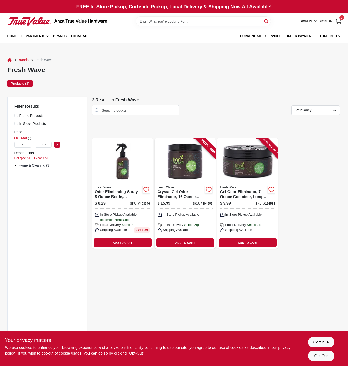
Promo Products (31, 115)
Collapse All (22, 158)
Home (12, 36)
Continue (321, 342)
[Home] (9, 59)
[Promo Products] (16, 115)
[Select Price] (57, 145)
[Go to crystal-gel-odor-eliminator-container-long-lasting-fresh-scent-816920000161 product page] (185, 193)
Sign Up (326, 21)
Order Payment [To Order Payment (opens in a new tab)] (299, 36)
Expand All (41, 158)
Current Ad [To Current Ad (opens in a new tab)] (250, 36)
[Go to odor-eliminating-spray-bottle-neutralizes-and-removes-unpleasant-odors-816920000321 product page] (122, 193)
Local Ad (79, 36)
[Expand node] (16, 165)
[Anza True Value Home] (29, 21)
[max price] (43, 145)
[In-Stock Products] (16, 123)
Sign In (305, 21)
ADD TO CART (122, 242)
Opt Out (321, 356)
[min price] (22, 145)
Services (273, 36)
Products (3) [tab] (20, 83)
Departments (33, 36)
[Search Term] (203, 21)
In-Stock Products (32, 124)
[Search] (266, 21)
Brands (60, 36)
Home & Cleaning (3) (35, 165)
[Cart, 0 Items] (338, 21)
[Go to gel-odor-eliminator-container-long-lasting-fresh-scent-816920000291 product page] (247, 193)
